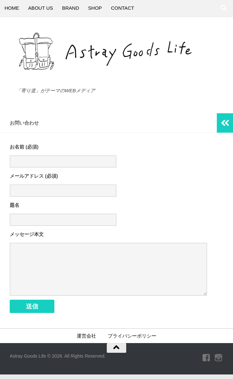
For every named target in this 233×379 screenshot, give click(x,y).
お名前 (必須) (24, 147)
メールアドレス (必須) (34, 176)
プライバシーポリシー (132, 340)
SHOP (95, 8)
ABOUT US (40, 8)
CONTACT (122, 8)
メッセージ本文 (27, 235)
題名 (14, 205)
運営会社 (86, 340)
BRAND (70, 8)
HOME (12, 8)
